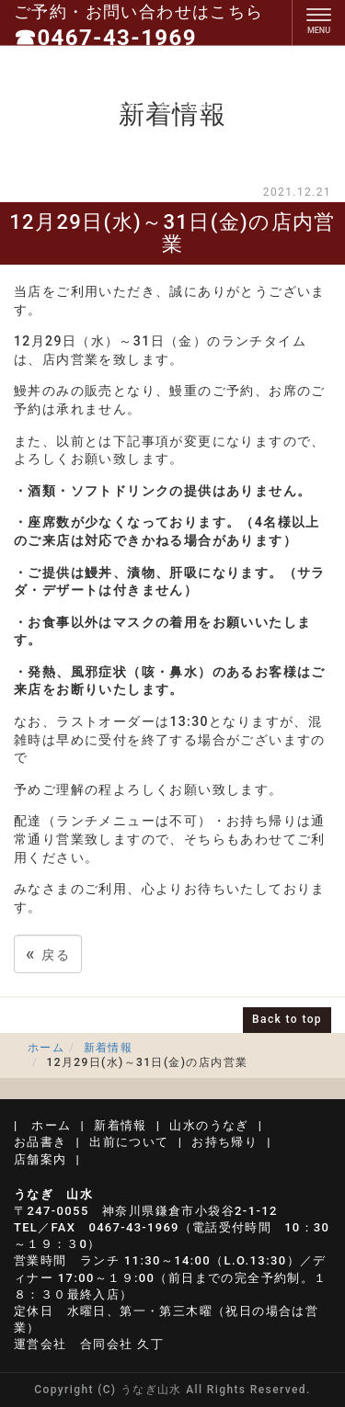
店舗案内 (40, 1159)
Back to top (287, 1019)
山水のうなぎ (208, 1125)
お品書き (40, 1142)
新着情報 (108, 1047)
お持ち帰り (224, 1142)
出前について (128, 1142)
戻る (48, 953)
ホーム (46, 1047)
